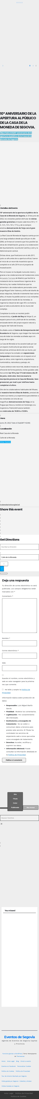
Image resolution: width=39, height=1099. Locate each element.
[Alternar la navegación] (36, 65)
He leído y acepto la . (16, 691)
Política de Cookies (8, 1071)
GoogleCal (15, 505)
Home (3, 1061)
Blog (17, 1061)
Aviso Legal (10, 1061)
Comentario (7, 596)
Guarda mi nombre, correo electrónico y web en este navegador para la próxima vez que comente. (18, 681)
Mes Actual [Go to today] (31, 807)
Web (4, 663)
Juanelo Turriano (8, 278)
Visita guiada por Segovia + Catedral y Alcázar (17, 1081)
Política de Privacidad (17, 755)
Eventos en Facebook (9, 1066)
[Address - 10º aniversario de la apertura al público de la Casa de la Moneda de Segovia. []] (19, 547)
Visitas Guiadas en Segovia (10, 1086)
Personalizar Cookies (24, 1066)
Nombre (6, 638)
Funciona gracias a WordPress (12, 1053)
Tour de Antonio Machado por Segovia (14, 1076)
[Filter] (3, 808)
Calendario (5, 505)
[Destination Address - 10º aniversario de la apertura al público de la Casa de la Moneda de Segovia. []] (19, 557)
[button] (29, 66)
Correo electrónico (10, 651)
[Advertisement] (19, 89)
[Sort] (15, 801)
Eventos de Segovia (19, 1037)
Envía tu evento (26, 1061)
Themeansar (20, 1056)
